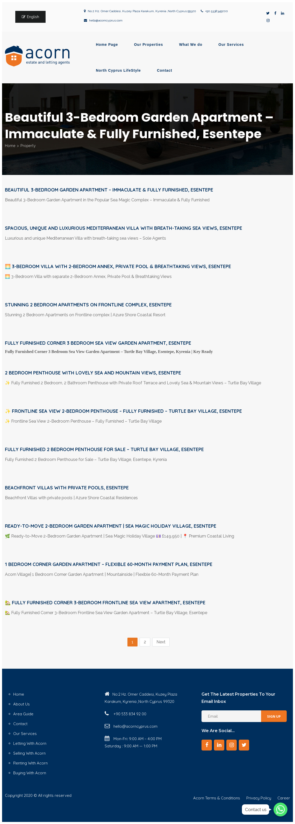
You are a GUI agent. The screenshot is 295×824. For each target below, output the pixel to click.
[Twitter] (244, 745)
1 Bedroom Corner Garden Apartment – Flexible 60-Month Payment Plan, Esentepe (108, 564)
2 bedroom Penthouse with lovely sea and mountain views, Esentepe (93, 373)
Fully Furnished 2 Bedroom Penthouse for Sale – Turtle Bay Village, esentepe (104, 449)
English (33, 17)
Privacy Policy (258, 798)
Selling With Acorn (29, 753)
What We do (191, 44)
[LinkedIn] (219, 745)
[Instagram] (231, 745)
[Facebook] (207, 745)
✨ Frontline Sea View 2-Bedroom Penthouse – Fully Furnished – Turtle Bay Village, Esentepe (123, 411)
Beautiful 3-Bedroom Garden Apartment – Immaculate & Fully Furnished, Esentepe (109, 190)
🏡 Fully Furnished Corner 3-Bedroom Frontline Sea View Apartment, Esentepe (105, 603)
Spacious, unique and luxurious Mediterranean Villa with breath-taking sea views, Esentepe (123, 228)
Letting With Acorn (29, 743)
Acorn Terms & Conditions (216, 798)
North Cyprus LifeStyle (118, 70)
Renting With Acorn (30, 763)
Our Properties (148, 44)
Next (161, 641)
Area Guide (23, 713)
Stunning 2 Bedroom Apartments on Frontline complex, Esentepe (88, 305)
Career (283, 798)
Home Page (107, 44)
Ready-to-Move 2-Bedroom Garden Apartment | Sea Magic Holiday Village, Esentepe (110, 526)
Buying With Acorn (29, 772)
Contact (164, 70)
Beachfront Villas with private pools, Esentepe (67, 488)
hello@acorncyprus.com (106, 20)
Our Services (231, 44)
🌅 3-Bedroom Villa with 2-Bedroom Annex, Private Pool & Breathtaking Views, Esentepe (118, 266)
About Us (21, 704)
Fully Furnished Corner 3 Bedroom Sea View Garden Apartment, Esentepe (98, 343)
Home (10, 146)
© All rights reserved (52, 795)
